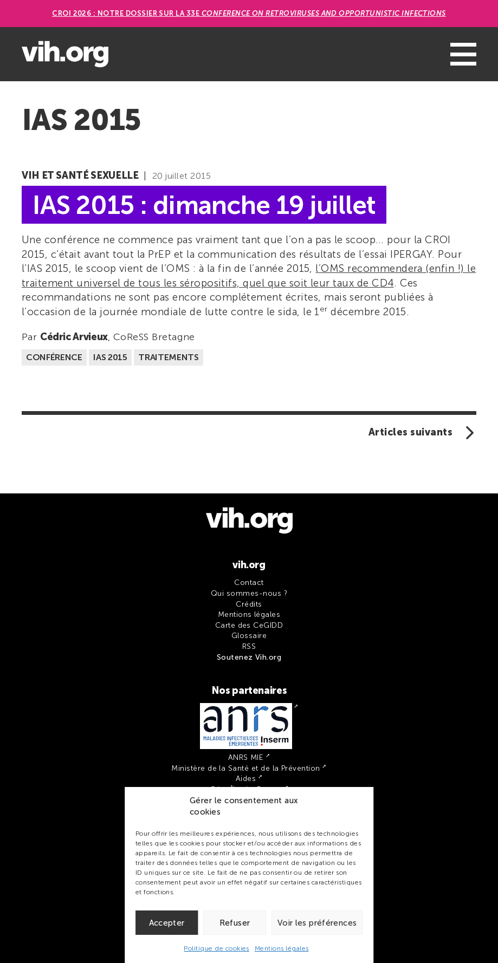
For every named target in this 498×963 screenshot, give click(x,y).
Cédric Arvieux (74, 337)
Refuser (234, 923)
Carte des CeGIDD (249, 625)
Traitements (168, 357)
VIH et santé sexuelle (80, 175)
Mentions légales (282, 948)
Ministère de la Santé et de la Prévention (245, 768)
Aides (246, 778)
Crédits (249, 604)
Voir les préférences (317, 923)
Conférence (54, 357)
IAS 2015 (110, 357)
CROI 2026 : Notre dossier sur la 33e (249, 13)
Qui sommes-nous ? (249, 593)
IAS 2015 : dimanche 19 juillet (204, 204)
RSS (249, 646)
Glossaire (249, 635)
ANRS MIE (246, 757)
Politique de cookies (216, 948)
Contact (248, 582)
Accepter (167, 923)
